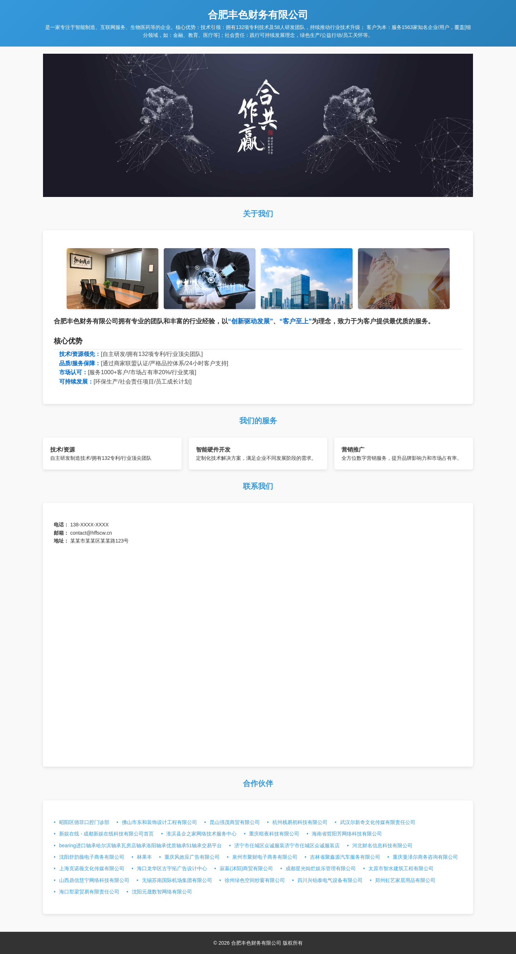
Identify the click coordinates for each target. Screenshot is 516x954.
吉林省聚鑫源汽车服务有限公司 (345, 857)
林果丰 (144, 857)
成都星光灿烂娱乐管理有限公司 (321, 868)
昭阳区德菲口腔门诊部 (84, 822)
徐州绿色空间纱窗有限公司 (255, 880)
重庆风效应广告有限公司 (192, 857)
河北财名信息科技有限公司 (382, 845)
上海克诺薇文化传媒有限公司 (91, 868)
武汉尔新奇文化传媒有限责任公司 (377, 822)
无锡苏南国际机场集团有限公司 (177, 880)
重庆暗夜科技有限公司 (274, 834)
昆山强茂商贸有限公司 (235, 822)
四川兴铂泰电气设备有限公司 (330, 880)
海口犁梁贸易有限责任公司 (89, 892)
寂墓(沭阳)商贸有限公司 (246, 868)
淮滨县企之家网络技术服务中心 (201, 834)
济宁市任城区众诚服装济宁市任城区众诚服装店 (287, 845)
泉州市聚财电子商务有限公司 (264, 857)
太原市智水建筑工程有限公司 (401, 868)
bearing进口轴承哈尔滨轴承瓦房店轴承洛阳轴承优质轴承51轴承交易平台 (140, 845)
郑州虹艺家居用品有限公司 (405, 880)
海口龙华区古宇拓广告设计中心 (172, 868)
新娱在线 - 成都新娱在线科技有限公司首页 (106, 834)
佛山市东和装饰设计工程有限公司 (159, 822)
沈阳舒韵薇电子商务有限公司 (91, 857)
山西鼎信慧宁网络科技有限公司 (94, 880)
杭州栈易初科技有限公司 (300, 822)
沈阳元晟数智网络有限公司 (162, 892)
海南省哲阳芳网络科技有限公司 (347, 834)
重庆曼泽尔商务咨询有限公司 (425, 857)
